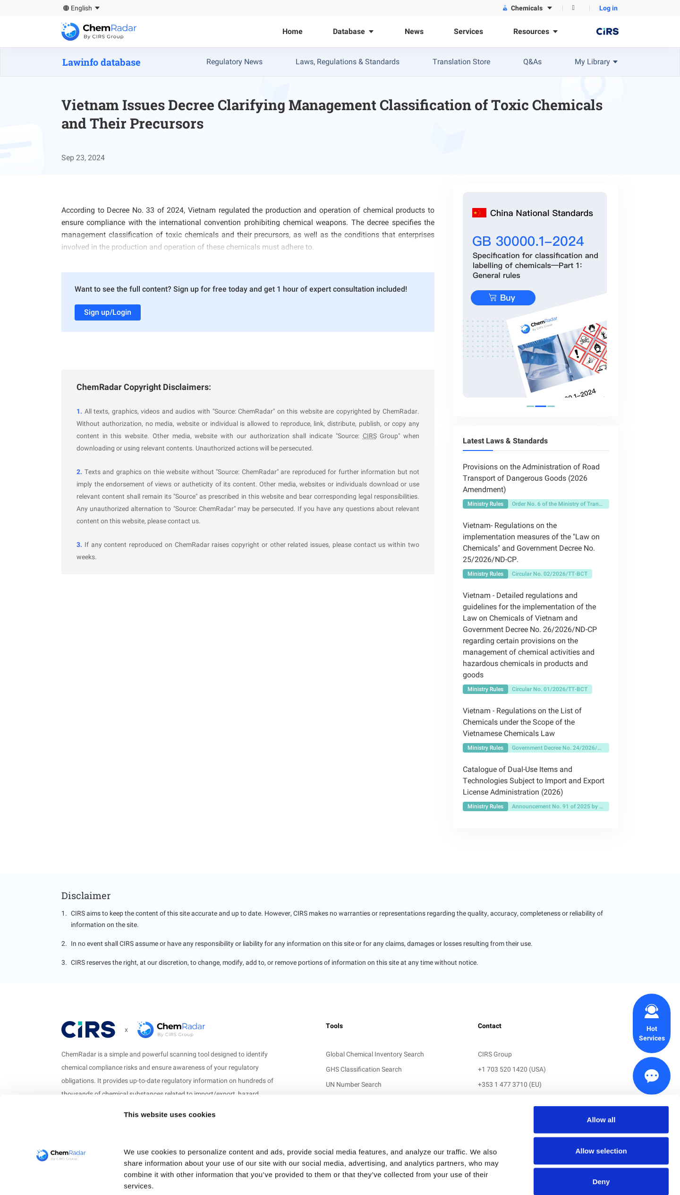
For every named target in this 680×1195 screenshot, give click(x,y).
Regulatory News (234, 61)
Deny (601, 1133)
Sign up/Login (107, 312)
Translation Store (461, 61)
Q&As (532, 61)
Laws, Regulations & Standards (348, 61)
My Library (597, 61)
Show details (496, 1176)
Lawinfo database (101, 62)
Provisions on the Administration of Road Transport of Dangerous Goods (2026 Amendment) (531, 478)
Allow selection (601, 1102)
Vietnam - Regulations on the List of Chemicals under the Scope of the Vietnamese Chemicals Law (522, 722)
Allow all (601, 1071)
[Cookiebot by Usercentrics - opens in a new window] (61, 1176)
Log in (608, 8)
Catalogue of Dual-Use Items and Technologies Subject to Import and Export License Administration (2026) (533, 781)
